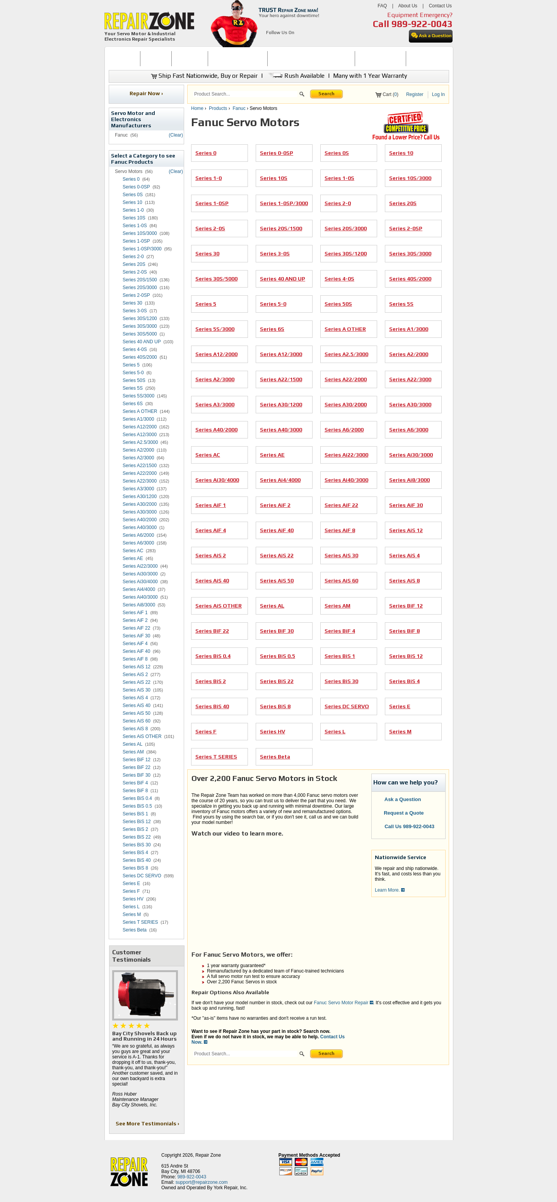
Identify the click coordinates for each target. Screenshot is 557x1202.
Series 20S (134, 264)
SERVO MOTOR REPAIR (237, 58)
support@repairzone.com (202, 1182)
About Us (407, 6)
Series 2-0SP (136, 295)
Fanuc (238, 108)
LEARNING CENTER (380, 58)
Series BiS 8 (135, 868)
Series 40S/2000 (140, 357)
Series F (131, 891)
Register (415, 94)
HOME (124, 58)
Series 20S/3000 (140, 287)
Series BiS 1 (135, 814)
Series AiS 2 (135, 674)
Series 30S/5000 (140, 334)
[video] (277, 886)
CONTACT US (424, 58)
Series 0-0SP (136, 187)
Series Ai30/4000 (140, 581)
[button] (301, 95)
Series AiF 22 (136, 628)
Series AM (133, 752)
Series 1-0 (133, 210)
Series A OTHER (140, 411)
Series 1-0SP (136, 241)
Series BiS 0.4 (137, 798)
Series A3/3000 (138, 488)
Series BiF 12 (136, 759)
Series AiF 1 (135, 612)
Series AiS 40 (136, 705)
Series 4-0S (135, 349)
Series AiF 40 (136, 651)
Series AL (132, 744)
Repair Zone (208, 1155)
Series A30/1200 (140, 496)
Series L (131, 906)
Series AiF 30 (136, 636)
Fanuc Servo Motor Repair (341, 1002)
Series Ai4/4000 (139, 589)
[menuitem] (124, 58)
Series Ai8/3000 (139, 605)
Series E (131, 883)
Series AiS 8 (135, 728)
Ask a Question (398, 799)
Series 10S (134, 218)
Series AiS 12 (136, 666)
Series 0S (133, 194)
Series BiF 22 (136, 767)
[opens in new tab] (270, 42)
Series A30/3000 (140, 512)
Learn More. (390, 890)
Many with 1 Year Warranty (370, 75)
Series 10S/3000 (140, 233)
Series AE (133, 558)
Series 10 (132, 202)
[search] (245, 94)
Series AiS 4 (135, 697)
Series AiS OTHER (142, 736)
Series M (132, 914)
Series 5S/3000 (138, 396)
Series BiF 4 (135, 783)
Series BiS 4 (135, 852)
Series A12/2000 (140, 427)
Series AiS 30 (136, 690)
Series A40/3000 (140, 527)
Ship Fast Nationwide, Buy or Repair (204, 75)
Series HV (133, 899)
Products (218, 108)
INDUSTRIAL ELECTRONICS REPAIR (311, 58)
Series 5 (131, 365)
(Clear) (176, 135)
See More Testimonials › (148, 1123)
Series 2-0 (133, 256)
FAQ (382, 6)
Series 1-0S (135, 225)
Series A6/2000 (138, 535)
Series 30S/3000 (140, 326)
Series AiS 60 (136, 721)
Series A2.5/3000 (140, 442)
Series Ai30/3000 (140, 574)
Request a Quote (400, 813)
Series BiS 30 (137, 845)
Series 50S (134, 380)
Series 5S (133, 388)
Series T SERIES (140, 922)
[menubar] (275, 58)
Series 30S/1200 (140, 318)
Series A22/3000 (140, 481)
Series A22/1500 (140, 465)
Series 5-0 (133, 372)
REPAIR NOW (190, 58)
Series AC (133, 550)
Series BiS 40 (137, 860)
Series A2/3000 (138, 458)
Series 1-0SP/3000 (142, 249)
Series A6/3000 (138, 543)
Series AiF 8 (135, 659)
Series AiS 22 (136, 682)
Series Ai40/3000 (140, 597)
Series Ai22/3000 (140, 566)
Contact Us (440, 6)
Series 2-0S (135, 272)
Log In (438, 94)
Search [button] (326, 93)
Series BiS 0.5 (137, 806)
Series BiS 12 (137, 821)
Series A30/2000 (140, 504)
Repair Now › (147, 93)
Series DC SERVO (142, 875)
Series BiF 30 (136, 775)
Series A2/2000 (138, 450)
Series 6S (133, 403)
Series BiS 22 (137, 837)
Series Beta (135, 930)
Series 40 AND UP (142, 341)
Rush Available (295, 75)
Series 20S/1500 (140, 280)
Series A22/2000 (140, 473)
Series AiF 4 (135, 643)
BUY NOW (156, 58)
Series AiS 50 (136, 713)
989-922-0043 (422, 24)
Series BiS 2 (135, 829)
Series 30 (132, 303)
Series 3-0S (135, 310)
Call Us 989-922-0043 (409, 826)
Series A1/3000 (138, 419)
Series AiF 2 (135, 620)
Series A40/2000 (140, 519)
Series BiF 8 (135, 790)
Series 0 (131, 179)
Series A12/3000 (140, 434)
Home (197, 108)
